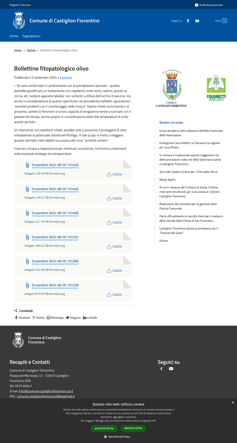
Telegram (73, 317)
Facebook (22, 317)
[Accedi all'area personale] (208, 5)
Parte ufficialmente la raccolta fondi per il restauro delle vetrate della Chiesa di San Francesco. (191, 218)
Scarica (114, 174)
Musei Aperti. (167, 179)
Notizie (31, 50)
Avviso (163, 240)
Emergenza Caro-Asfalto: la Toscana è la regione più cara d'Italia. (189, 145)
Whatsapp (55, 317)
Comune (66, 77)
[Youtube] (190, 20)
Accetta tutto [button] (104, 428)
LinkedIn (90, 317)
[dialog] (118, 421)
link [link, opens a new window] (154, 420)
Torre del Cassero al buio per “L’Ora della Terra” (188, 172)
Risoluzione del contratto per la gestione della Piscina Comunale (188, 206)
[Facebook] (180, 20)
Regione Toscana (20, 5)
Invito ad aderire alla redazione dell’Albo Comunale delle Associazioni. (191, 132)
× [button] (232, 402)
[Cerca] (222, 20)
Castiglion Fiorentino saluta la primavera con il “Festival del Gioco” (188, 230)
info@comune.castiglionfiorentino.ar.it (46, 391)
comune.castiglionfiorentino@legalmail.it (46, 396)
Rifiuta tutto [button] (133, 428)
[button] (118, 437)
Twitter (38, 317)
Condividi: (23, 310)
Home (17, 50)
